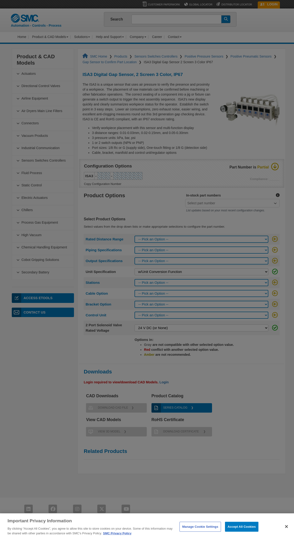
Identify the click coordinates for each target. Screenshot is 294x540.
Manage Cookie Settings (200, 533)
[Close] (286, 532)
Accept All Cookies (242, 533)
